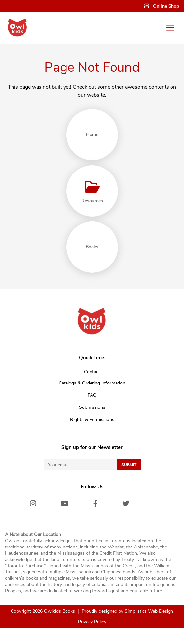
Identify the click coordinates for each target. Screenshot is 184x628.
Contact (92, 372)
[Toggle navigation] (170, 27)
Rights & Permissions (92, 419)
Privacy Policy (92, 622)
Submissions (92, 407)
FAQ (92, 395)
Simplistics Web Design (149, 611)
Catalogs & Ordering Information (92, 383)
